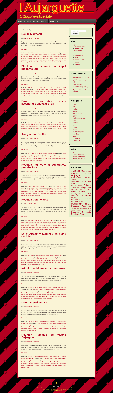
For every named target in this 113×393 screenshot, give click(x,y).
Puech (41, 160)
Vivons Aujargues (38, 229)
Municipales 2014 (61, 87)
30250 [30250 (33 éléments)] (82, 171)
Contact (52, 21)
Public (37, 95)
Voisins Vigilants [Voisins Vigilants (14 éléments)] (76, 210)
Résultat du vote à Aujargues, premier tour (43, 166)
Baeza (22, 258)
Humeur (23, 62)
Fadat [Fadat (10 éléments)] (80, 189)
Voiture (23, 130)
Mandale (54, 158)
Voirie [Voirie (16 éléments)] (89, 208)
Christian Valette (29, 56)
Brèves (37, 87)
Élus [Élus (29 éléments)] (82, 214)
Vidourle (64, 128)
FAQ (57, 21)
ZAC (61, 62)
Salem (26, 229)
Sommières (49, 62)
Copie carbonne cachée (60, 258)
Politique (38, 160)
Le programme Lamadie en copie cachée (43, 235)
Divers (74, 120)
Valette (53, 62)
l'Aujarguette (52, 7)
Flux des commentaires (79, 156)
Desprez (31, 224)
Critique (44, 53)
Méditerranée (35, 128)
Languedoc (28, 62)
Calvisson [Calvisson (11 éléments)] (73, 179)
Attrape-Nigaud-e (48, 257)
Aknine (27, 188)
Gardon (55, 126)
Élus (37, 93)
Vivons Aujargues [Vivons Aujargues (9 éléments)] (83, 208)
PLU (48, 227)
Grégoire (26, 191)
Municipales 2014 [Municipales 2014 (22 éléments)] (77, 202)
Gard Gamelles (79, 53)
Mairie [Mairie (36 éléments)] (74, 198)
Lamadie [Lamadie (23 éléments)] (74, 196)
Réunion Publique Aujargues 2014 (43, 268)
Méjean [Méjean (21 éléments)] (88, 204)
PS (45, 62)
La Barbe (77, 62)
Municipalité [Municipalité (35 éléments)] (77, 204)
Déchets (64, 124)
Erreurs (52, 156)
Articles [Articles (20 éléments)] (88, 173)
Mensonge (36, 262)
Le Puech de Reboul (51, 153)
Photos (75, 136)
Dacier (45, 91)
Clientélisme (45, 291)
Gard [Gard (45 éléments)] (73, 191)
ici (59, 390)
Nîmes (35, 62)
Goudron (59, 126)
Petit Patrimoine (79, 48)
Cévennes (42, 124)
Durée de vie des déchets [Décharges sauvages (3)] (43, 102)
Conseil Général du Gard (51, 58)
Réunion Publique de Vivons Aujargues (43, 336)
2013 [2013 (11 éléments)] (72, 171)
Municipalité (24, 89)
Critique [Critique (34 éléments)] (87, 185)
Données (34, 190)
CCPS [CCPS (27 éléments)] (73, 185)
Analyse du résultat (33, 134)
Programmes (76, 140)
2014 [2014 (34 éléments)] (76, 171)
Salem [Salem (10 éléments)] (78, 208)
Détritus (23, 126)
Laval (45, 191)
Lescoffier (60, 191)
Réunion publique (44, 95)
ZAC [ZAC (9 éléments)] (90, 210)
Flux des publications (78, 154)
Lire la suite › (24, 49)
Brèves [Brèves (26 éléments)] (88, 177)
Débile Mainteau (31, 33)
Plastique (49, 128)
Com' (44, 258)
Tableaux (59, 128)
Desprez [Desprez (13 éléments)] (73, 187)
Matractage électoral (34, 302)
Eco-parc (35, 60)
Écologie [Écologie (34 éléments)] (75, 212)
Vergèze (58, 62)
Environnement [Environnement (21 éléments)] (85, 187)
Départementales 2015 (79, 118)
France (61, 60)
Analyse (33, 87)
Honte (44, 260)
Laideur (29, 128)
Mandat (58, 158)
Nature (40, 128)
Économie (49, 53)
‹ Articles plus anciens (28, 371)
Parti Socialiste (40, 62)
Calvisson (60, 54)
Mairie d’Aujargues (79, 46)
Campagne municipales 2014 (59, 155)
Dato (49, 91)
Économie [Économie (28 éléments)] (86, 212)
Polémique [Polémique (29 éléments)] (86, 206)
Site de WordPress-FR (79, 158)
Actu (65, 186)
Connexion (76, 153)
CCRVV (23, 56)
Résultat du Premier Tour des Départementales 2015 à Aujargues (81, 89)
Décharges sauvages (56, 124)
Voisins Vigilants (49, 229)
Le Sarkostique (79, 55)
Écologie (40, 60)
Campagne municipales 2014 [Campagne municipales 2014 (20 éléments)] (81, 182)
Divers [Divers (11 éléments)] (77, 187)
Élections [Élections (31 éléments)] (75, 214)
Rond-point (36, 298)
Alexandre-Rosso (29, 222)
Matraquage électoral (26, 328)
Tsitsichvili (38, 195)
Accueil (20, 21)
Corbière (48, 124)
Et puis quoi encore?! (53, 60)
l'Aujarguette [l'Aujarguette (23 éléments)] (76, 193)
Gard (64, 60)
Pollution (54, 128)
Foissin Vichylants (51, 292)
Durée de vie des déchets (31, 126)
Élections (33, 93)
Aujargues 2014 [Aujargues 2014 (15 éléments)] (76, 177)
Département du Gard (26, 60)
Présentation (27, 21)
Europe (44, 126)
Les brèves (36, 21)
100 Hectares (24, 54)
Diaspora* (77, 64)
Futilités (75, 127)
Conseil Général (41, 58)
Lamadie (53, 260)
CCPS (64, 54)
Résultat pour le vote (34, 199)
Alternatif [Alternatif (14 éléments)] (88, 171)
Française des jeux (61, 292)
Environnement (55, 53)
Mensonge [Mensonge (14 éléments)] (88, 198)
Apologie (37, 220)
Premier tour (54, 193)
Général (49, 122)
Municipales (63, 93)
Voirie (43, 229)
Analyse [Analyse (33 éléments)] (75, 173)
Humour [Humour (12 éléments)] (89, 191)
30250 (36, 54)
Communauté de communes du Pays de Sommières (46, 56)
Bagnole (33, 124)
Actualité (23, 188)
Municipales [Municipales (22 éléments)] (75, 200)
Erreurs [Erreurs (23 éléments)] (74, 189)
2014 (29, 53)
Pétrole (44, 128)
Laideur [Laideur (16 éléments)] (88, 194)
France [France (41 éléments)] (87, 189)
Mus (32, 62)
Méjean (23, 193)
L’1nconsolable (79, 61)
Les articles (44, 21)
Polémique (52, 227)
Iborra (36, 191)
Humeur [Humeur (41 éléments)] (81, 191)
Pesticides (44, 227)
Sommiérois (56, 95)
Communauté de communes (32, 91)
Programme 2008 (30, 264)
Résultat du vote (62, 193)
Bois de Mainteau (38, 53)
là (61, 390)
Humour (23, 158)
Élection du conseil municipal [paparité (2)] (43, 67)
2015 (32, 53)
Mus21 (76, 52)
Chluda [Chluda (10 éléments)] (80, 185)
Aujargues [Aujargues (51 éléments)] (76, 175)
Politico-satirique (77, 50)
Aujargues (45, 54)
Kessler (36, 225)
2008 (26, 257)
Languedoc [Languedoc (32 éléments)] (86, 195)
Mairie (58, 93)
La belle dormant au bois (79, 86)
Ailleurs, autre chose (78, 59)
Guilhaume (31, 191)
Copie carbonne (50, 258)
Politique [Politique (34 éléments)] (75, 206)
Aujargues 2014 (62, 257)
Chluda (23, 91)
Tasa (61, 95)
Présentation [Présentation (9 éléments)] (73, 208)
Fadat (60, 224)
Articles (40, 54)
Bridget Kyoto (78, 57)
